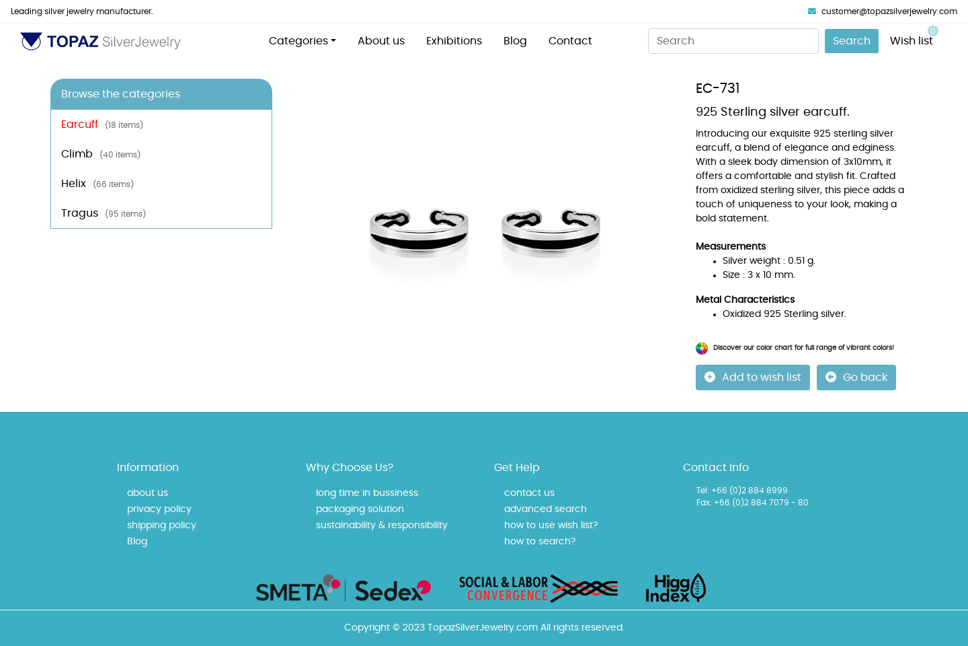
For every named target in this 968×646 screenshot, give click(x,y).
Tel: (702, 491)
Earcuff (102, 124)
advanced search (545, 509)
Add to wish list (752, 377)
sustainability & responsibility (382, 525)
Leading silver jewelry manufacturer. (82, 11)
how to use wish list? (551, 525)
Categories (298, 41)
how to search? (539, 541)
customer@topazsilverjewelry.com (882, 11)
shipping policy (161, 525)
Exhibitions (454, 41)
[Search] (733, 41)
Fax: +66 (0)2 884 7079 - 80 (752, 503)
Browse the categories (120, 94)
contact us (529, 493)
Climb (100, 154)
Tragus (103, 213)
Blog (515, 41)
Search (852, 41)
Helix (97, 183)
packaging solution (360, 509)
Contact (570, 41)
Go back (856, 377)
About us (381, 41)
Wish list (914, 36)
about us (147, 493)
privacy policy (159, 509)
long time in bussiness (367, 493)
